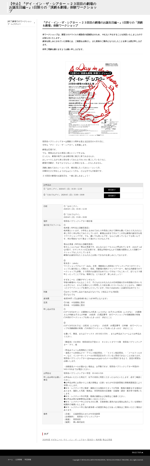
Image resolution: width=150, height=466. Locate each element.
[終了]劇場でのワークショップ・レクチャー (19, 22)
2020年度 (46, 440)
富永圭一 (91, 440)
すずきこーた (56, 440)
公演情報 (18, 460)
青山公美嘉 (107, 440)
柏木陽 (99, 440)
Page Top (137, 453)
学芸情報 (28, 460)
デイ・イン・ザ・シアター (74, 440)
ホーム (10, 460)
